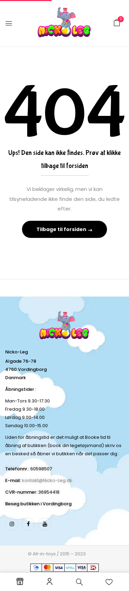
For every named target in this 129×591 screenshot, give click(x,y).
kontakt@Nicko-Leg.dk (47, 480)
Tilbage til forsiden (61, 229)
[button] (117, 23)
